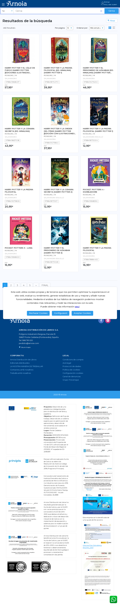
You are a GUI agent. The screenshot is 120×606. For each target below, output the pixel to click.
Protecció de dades (72, 366)
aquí (77, 306)
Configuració (60, 313)
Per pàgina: (60, 28)
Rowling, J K (11, 75)
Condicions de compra (73, 360)
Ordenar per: (82, 28)
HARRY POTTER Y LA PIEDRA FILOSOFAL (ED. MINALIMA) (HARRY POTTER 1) (58, 70)
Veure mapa (24, 347)
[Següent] (36, 285)
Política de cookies (71, 370)
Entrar (107, 2)
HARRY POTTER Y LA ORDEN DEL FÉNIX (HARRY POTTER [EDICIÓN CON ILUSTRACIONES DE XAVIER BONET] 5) (59, 131)
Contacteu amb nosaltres (21, 370)
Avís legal (67, 363)
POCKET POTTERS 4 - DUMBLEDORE (94, 190)
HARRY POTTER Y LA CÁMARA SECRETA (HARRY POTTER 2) (58, 190)
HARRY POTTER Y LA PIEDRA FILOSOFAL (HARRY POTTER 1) (98, 129)
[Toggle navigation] (3, 4)
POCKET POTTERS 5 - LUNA (18, 248)
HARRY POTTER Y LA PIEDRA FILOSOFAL (19, 190)
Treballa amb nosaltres (20, 373)
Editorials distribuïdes (19, 363)
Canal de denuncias (72, 376)
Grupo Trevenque (71, 380)
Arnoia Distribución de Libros (23, 360)
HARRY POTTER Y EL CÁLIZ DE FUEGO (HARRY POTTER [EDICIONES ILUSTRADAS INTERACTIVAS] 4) (20, 70)
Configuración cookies (73, 373)
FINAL (45, 285)
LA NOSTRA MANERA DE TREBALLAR (26, 366)
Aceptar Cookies (82, 313)
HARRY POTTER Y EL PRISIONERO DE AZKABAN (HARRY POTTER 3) (57, 250)
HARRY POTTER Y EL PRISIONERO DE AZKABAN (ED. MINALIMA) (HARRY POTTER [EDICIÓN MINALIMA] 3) (98, 70)
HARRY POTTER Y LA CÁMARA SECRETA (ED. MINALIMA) (19, 129)
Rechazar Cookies (38, 313)
